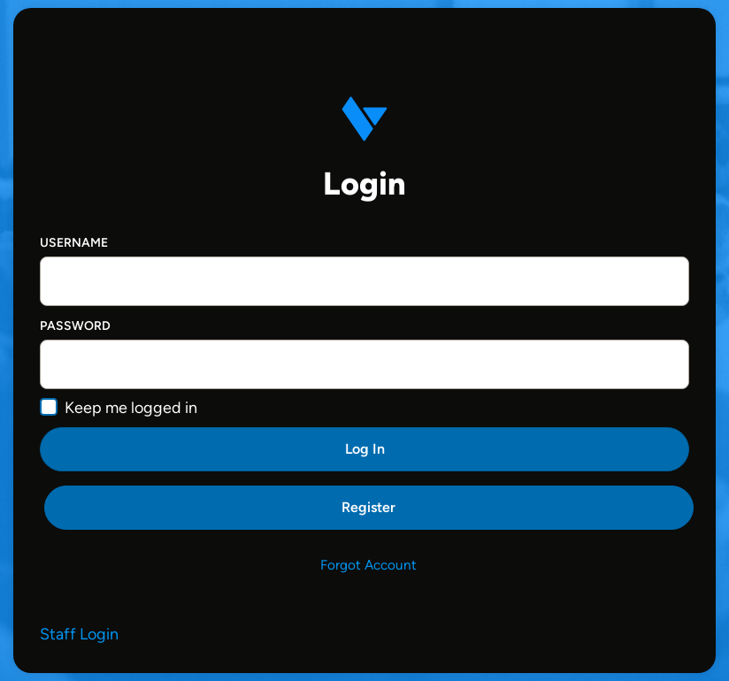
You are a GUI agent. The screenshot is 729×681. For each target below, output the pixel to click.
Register (368, 507)
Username (74, 242)
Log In (365, 448)
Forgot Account (368, 564)
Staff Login (79, 634)
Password (75, 325)
